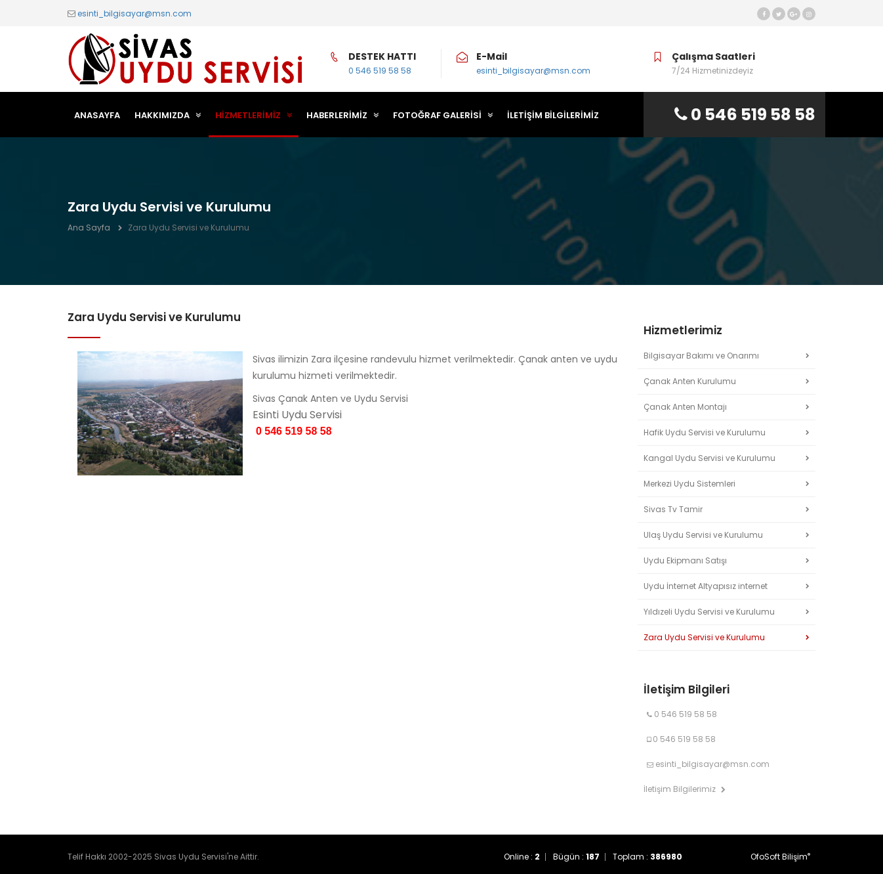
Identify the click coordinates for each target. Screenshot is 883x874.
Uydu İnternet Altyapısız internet (706, 586)
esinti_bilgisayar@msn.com (134, 13)
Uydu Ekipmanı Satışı (685, 560)
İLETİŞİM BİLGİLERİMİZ (553, 115)
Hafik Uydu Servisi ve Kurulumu (705, 432)
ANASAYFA (97, 115)
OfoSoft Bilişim (780, 856)
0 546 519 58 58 (379, 70)
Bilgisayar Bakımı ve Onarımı (701, 355)
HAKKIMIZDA (167, 115)
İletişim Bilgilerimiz (685, 789)
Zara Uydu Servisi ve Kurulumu (704, 637)
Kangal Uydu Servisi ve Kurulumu (709, 458)
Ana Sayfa (89, 227)
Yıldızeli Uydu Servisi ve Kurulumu (709, 611)
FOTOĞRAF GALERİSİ (443, 115)
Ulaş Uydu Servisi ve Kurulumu (703, 534)
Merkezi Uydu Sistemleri (689, 483)
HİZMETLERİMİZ (253, 115)
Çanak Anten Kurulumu (690, 381)
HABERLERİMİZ (342, 115)
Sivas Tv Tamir (673, 509)
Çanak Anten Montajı (685, 406)
